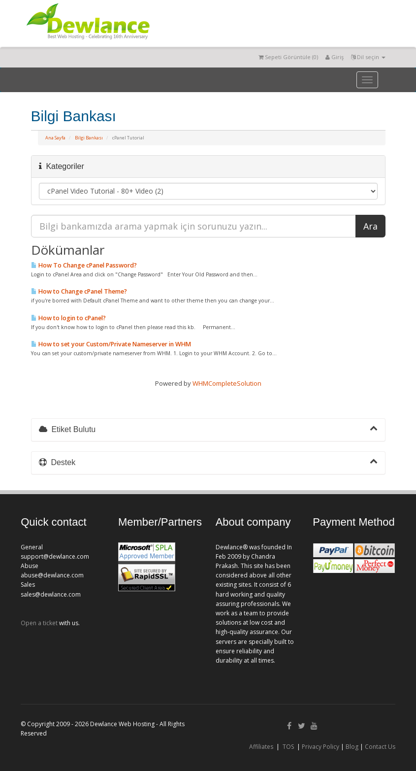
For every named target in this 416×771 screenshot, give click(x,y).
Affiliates (261, 746)
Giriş (334, 57)
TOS (288, 746)
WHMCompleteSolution (226, 383)
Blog (352, 746)
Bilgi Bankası (89, 137)
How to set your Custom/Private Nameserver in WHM (111, 344)
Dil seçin (368, 57)
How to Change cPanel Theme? (79, 291)
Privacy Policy (320, 746)
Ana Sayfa (55, 137)
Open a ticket (39, 623)
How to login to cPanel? (68, 318)
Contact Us (380, 746)
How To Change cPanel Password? (84, 265)
